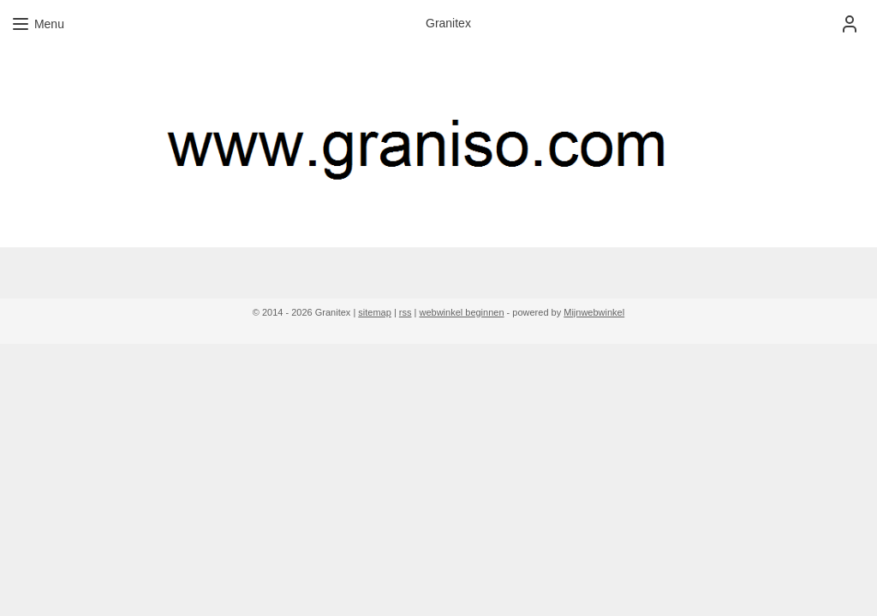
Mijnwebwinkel (594, 312)
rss (405, 312)
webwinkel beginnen (461, 312)
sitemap (374, 312)
